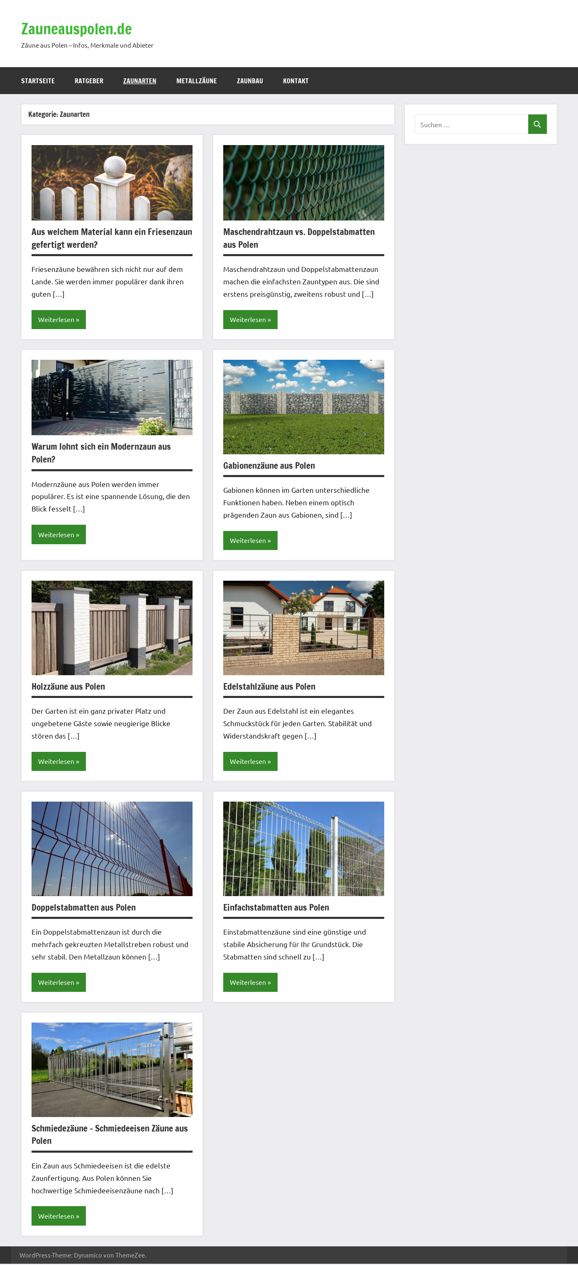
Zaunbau (250, 80)
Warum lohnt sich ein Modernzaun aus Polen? (104, 453)
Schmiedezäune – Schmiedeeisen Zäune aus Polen (105, 1135)
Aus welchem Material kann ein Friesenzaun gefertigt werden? (90, 238)
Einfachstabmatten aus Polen (278, 907)
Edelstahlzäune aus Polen (271, 686)
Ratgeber (89, 80)
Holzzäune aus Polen (70, 686)
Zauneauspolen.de (83, 28)
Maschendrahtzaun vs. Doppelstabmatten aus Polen (300, 238)
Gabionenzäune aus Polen (271, 465)
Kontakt (296, 80)
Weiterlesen (56, 319)
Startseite (38, 80)
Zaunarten (139, 80)
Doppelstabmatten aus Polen (85, 907)
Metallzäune (196, 80)
